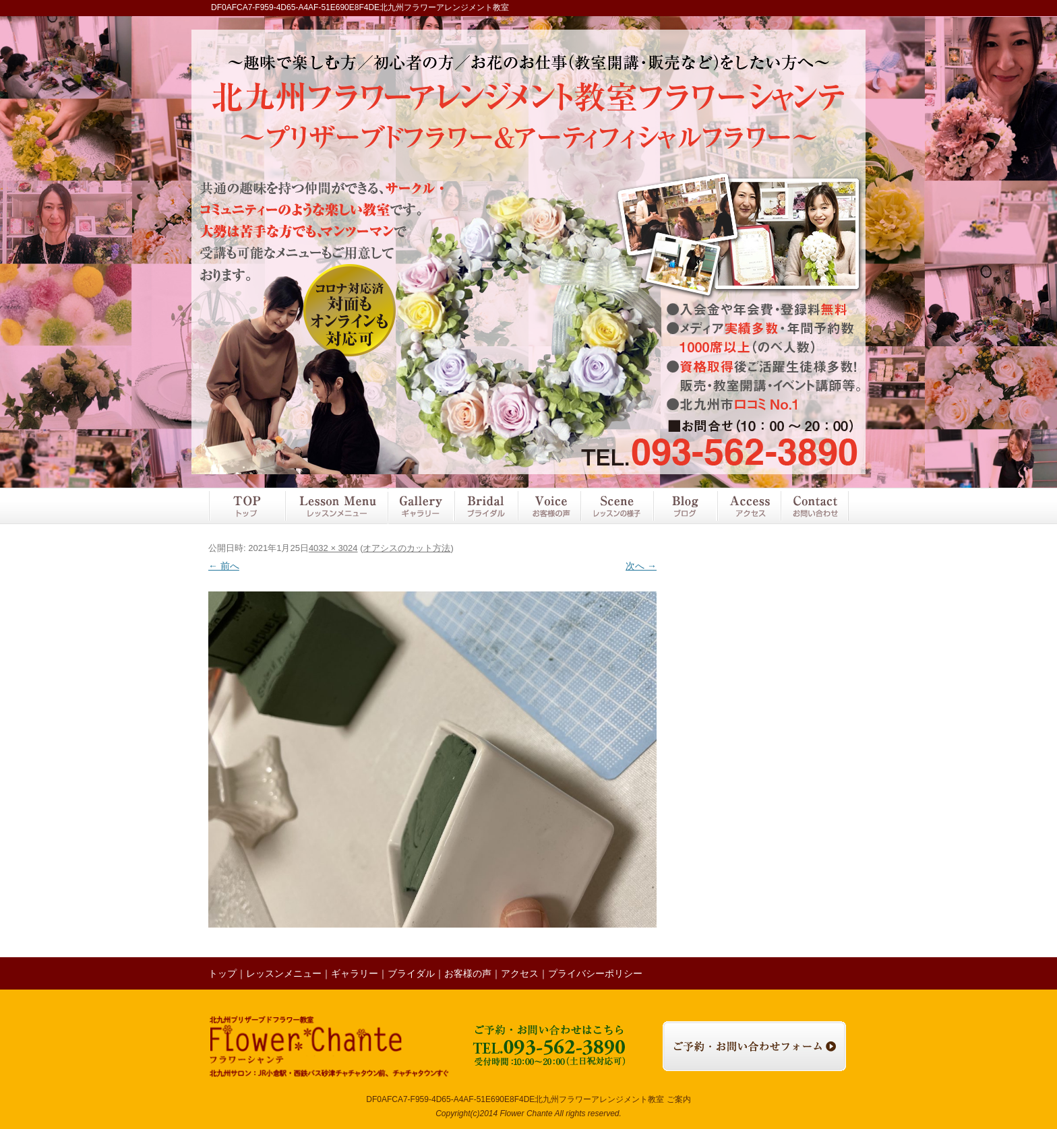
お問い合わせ (814, 506)
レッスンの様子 (616, 506)
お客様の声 (548, 506)
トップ (246, 506)
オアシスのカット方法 (406, 548)
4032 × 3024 (333, 548)
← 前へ (223, 565)
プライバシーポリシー (595, 973)
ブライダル (485, 506)
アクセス (748, 506)
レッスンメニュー (335, 506)
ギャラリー (420, 506)
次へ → (641, 565)
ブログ (685, 506)
